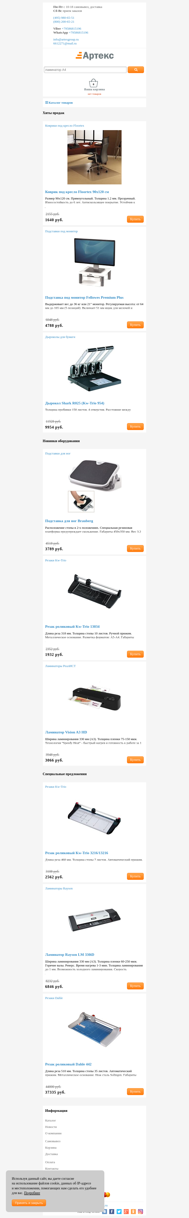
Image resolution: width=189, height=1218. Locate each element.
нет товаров (94, 93)
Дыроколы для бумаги (60, 337)
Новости (51, 1127)
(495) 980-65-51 (64, 18)
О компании (53, 1133)
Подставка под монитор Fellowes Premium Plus (84, 297)
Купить (135, 219)
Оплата (50, 1162)
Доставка (51, 1154)
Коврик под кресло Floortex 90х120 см (77, 192)
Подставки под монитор (61, 231)
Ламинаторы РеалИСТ (60, 666)
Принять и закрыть (29, 1203)
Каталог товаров (59, 102)
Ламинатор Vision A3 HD (66, 732)
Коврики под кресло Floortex (64, 125)
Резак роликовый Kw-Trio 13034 (72, 626)
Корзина (51, 1147)
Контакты (52, 1168)
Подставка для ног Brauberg (69, 521)
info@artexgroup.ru (66, 39)
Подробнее (32, 1193)
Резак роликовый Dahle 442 (68, 1064)
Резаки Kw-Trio (55, 560)
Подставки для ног (58, 453)
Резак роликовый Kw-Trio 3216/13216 (76, 853)
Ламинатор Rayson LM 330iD (69, 954)
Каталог (50, 1120)
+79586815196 (71, 28)
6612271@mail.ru (65, 43)
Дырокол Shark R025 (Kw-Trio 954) (74, 403)
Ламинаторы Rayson (59, 888)
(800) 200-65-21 (64, 21)
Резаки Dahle (54, 998)
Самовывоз (53, 1141)
